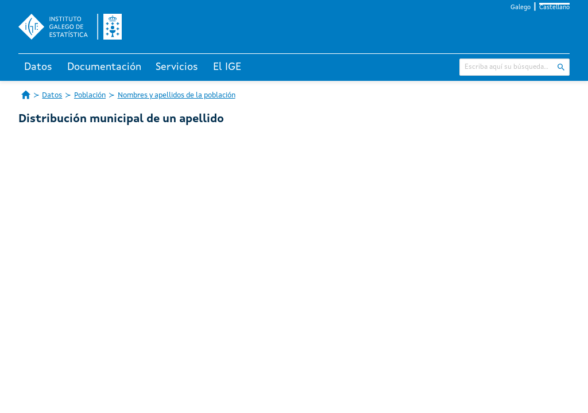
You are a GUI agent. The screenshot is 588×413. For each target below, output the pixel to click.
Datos (38, 67)
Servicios (177, 67)
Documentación (104, 67)
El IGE (227, 67)
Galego (520, 8)
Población (90, 95)
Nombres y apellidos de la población (176, 95)
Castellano (554, 8)
